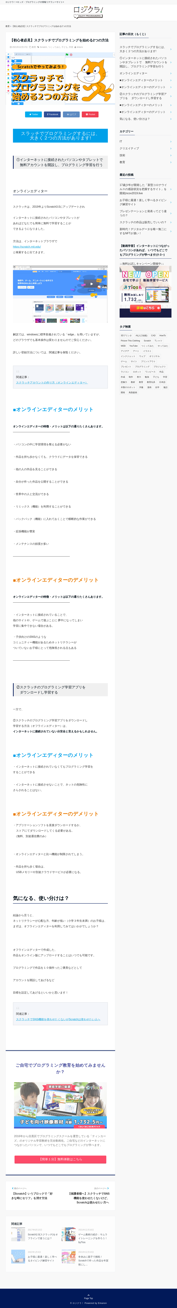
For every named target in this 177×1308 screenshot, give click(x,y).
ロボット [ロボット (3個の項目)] (137, 372)
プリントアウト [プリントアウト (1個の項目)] (148, 361)
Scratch (43, 47)
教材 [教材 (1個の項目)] (133, 382)
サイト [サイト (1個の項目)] (134, 361)
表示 (60, 1040)
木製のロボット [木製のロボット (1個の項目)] (128, 387)
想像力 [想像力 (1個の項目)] (124, 382)
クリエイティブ (129, 148)
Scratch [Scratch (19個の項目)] (147, 341)
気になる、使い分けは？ (135, 118)
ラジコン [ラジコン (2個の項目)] (125, 372)
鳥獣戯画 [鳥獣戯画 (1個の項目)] (133, 392)
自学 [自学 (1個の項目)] (157, 387)
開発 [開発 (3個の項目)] (123, 392)
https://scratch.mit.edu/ (27, 246)
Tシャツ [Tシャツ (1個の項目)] (158, 341)
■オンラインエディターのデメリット (143, 87)
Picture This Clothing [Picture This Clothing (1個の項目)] (130, 341)
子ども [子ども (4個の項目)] (156, 377)
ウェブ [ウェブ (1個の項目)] (142, 356)
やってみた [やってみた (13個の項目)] (163, 346)
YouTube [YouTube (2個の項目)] (133, 346)
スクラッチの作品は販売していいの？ (143, 222)
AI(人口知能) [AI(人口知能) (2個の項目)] (141, 335)
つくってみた (54, 47)
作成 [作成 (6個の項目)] (123, 377)
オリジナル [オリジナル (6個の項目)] (154, 356)
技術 (122, 155)
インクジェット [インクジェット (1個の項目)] (128, 356)
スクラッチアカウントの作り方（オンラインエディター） (52, 382)
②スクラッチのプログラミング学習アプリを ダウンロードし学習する (143, 96)
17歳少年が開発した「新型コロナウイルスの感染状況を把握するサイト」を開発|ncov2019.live (143, 189)
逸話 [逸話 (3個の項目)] (165, 387)
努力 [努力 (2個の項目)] (139, 377)
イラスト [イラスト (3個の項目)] (147, 351)
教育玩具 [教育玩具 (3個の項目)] (151, 382)
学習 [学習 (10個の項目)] (165, 377)
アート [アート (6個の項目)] (136, 351)
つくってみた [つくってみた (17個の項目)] (147, 346)
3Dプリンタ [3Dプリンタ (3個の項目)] (126, 335)
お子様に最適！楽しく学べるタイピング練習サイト (143, 202)
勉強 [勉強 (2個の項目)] (147, 377)
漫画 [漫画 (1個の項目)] (149, 387)
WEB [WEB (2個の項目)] (123, 346)
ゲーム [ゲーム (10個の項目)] (124, 361)
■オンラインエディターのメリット (141, 80)
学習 (71, 47)
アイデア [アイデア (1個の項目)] (125, 351)
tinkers (80, 47)
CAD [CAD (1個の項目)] (153, 335)
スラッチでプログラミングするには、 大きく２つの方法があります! (143, 49)
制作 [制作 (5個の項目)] (131, 377)
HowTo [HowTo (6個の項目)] (162, 335)
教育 (34, 47)
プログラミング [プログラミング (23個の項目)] (142, 366)
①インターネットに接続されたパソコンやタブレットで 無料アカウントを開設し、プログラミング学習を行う (143, 62)
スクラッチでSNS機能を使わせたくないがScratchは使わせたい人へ (58, 1019)
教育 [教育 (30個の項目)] (141, 382)
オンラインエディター (133, 73)
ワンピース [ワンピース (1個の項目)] (150, 372)
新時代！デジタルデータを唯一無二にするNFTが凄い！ (143, 231)
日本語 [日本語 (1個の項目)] (162, 382)
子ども (65, 47)
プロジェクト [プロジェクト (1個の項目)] (159, 366)
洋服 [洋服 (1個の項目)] (141, 387)
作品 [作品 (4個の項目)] (161, 372)
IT (121, 141)
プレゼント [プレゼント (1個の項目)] (126, 366)
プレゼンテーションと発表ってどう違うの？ (143, 213)
